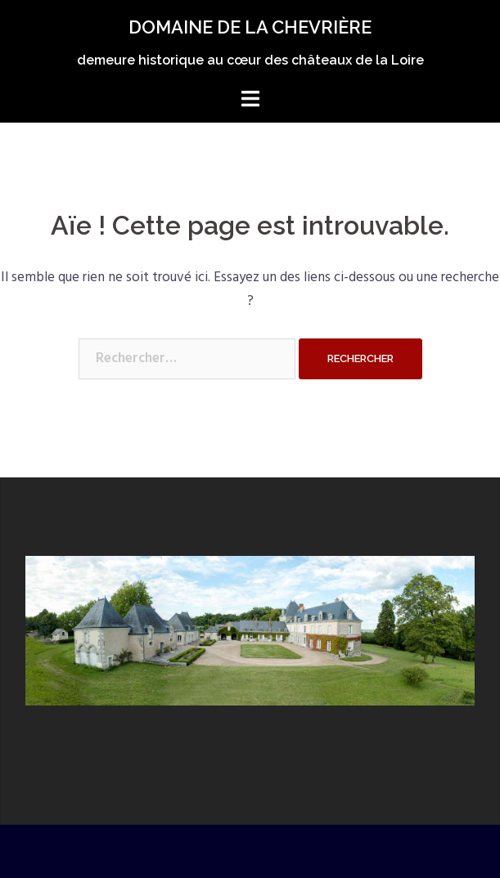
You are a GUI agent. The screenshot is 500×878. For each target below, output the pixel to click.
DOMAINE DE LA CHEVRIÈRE (250, 27)
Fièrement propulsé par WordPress (115, 851)
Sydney (299, 851)
